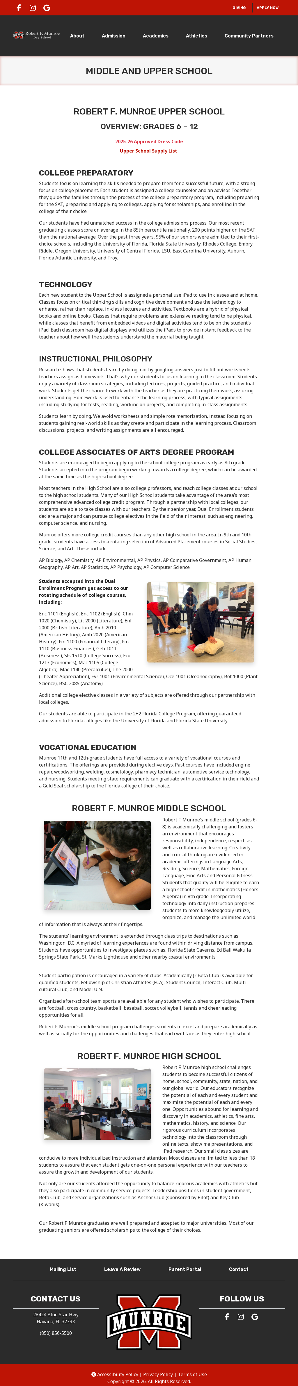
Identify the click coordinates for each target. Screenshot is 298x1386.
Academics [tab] (155, 36)
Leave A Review (124, 1269)
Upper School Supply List (149, 151)
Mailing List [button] (65, 1269)
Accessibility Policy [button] (114, 1374)
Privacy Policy (158, 1374)
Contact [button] (241, 1269)
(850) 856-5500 (56, 1333)
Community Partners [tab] (249, 36)
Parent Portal (187, 1269)
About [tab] (77, 36)
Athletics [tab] (196, 36)
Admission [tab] (113, 36)
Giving (241, 7)
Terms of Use (192, 1374)
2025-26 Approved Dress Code (149, 141)
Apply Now (268, 8)
